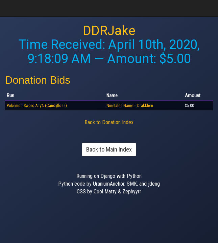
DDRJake (109, 30)
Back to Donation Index (109, 122)
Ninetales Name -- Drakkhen (129, 105)
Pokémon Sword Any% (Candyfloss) (37, 105)
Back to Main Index (109, 149)
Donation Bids (37, 80)
